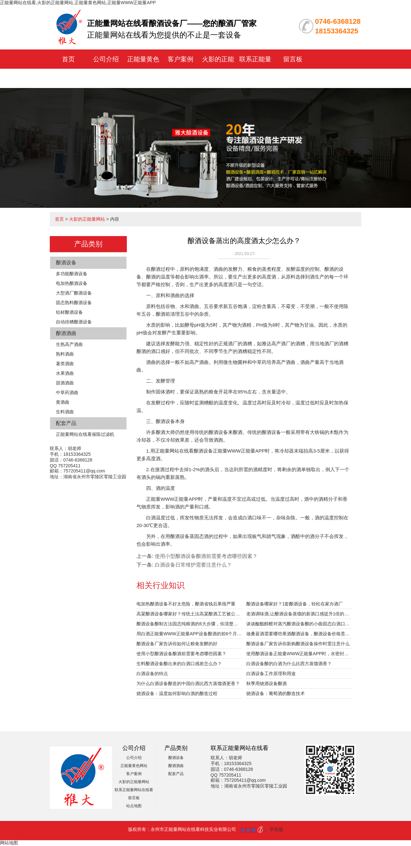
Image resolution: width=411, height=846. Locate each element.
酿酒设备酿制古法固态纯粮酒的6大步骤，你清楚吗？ (189, 623)
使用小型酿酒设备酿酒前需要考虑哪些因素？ (206, 556)
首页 (68, 59)
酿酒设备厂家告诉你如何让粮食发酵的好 (176, 643)
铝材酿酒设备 (69, 312)
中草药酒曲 (67, 392)
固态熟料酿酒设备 (74, 302)
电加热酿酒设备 (71, 283)
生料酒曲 (65, 411)
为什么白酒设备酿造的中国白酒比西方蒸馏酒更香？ (188, 683)
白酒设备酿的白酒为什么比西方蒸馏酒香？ (289, 663)
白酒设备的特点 (152, 673)
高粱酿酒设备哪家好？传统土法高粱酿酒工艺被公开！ (189, 613)
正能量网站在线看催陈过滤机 (85, 434)
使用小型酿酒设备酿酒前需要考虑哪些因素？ (181, 653)
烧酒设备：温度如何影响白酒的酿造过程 (176, 693)
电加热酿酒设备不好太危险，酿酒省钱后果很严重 (185, 603)
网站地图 (9, 842)
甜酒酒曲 (65, 382)
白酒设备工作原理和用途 (271, 673)
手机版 (276, 829)
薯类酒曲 (65, 363)
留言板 (292, 59)
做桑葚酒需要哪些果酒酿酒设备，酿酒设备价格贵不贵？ (299, 633)
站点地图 (134, 806)
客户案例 (180, 59)
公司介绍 (106, 59)
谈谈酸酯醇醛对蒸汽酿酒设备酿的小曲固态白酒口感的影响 (299, 623)
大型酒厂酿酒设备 (74, 292)
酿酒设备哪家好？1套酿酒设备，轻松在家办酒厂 (294, 603)
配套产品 (66, 423)
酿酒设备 (66, 262)
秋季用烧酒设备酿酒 (266, 683)
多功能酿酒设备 (71, 273)
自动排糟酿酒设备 (74, 321)
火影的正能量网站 (87, 219)
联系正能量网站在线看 (134, 790)
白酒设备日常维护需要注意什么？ (193, 565)
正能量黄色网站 (133, 765)
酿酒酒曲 (66, 333)
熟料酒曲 (65, 354)
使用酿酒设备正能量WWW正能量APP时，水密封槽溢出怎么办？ (299, 653)
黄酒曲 (62, 402)
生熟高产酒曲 (69, 344)
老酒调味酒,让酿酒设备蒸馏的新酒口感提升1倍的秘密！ (299, 613)
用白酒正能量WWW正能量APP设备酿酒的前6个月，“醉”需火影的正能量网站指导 (189, 633)
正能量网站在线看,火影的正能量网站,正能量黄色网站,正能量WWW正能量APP (78, 2)
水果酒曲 (65, 373)
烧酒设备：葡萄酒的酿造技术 (275, 693)
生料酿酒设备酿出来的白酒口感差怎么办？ (179, 663)
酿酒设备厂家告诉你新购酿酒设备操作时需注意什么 (298, 643)
